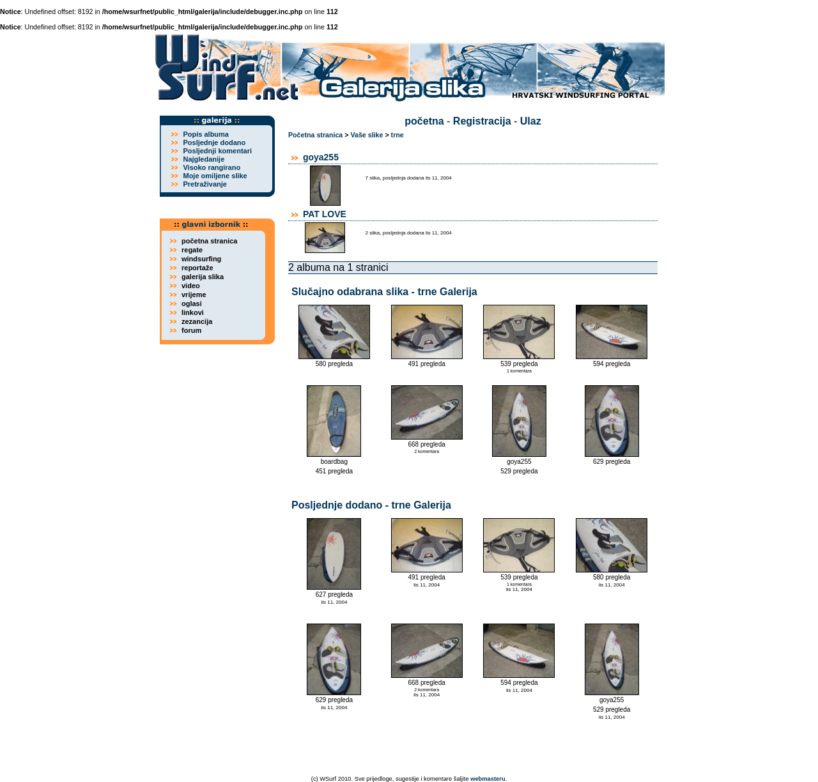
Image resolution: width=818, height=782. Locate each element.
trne (397, 135)
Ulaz (530, 121)
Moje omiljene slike (215, 176)
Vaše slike (366, 135)
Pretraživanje (204, 184)
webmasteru (487, 779)
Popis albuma (206, 134)
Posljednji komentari (217, 151)
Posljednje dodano (214, 142)
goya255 (321, 157)
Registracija (482, 121)
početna (424, 121)
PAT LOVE (324, 214)
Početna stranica (315, 135)
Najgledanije (203, 159)
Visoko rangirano (211, 167)
